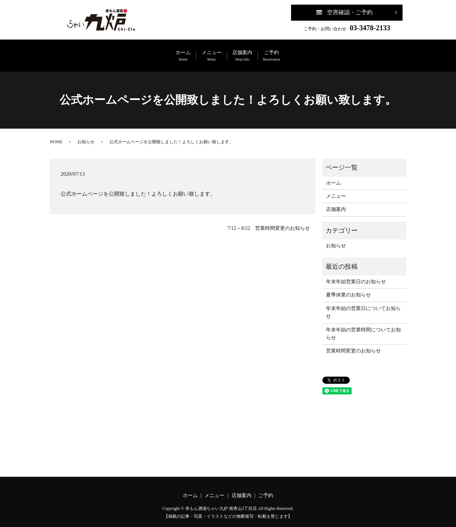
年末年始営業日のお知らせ (356, 274)
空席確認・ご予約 (350, 12)
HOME (56, 133)
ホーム (151, 52)
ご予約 (303, 52)
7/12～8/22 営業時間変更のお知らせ (268, 220)
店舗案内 (253, 52)
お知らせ (85, 133)
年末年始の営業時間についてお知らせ (363, 325)
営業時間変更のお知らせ (353, 343)
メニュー (201, 52)
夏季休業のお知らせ (348, 287)
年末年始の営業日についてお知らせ (363, 304)
